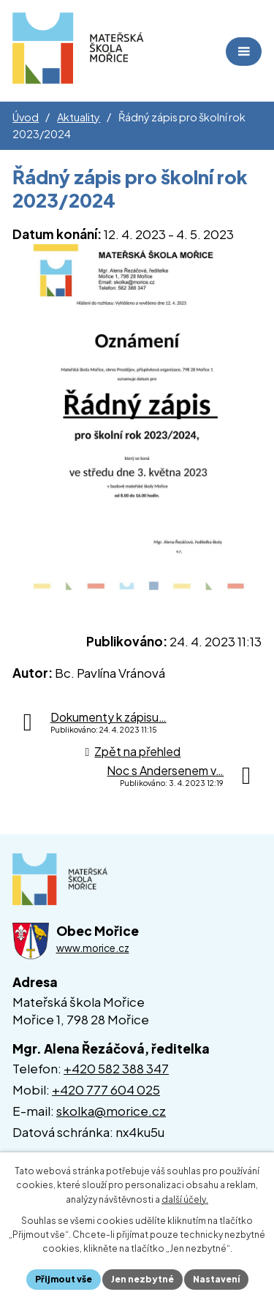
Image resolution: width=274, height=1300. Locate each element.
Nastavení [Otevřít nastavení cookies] (216, 1279)
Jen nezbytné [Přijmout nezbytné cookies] (142, 1279)
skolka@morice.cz (111, 1111)
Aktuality (78, 117)
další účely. (184, 1199)
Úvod (25, 117)
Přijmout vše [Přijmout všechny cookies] (63, 1279)
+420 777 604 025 (106, 1089)
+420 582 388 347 (116, 1068)
